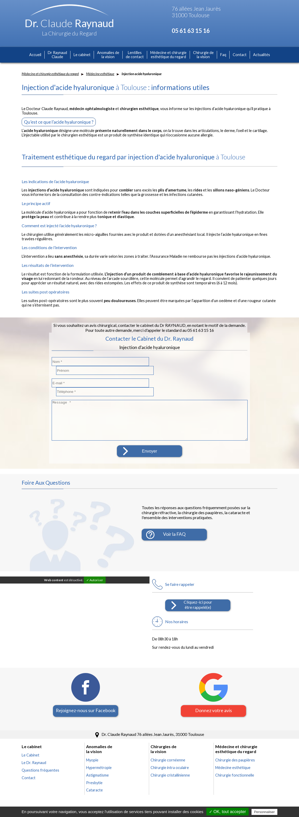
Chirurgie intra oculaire (170, 750)
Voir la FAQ (174, 517)
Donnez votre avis (213, 693)
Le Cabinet (30, 737)
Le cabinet (82, 54)
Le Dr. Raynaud (34, 745)
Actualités (261, 54)
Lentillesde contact (135, 55)
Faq (223, 54)
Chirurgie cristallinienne (170, 757)
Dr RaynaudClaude (57, 55)
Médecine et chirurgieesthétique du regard (168, 55)
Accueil (35, 54)
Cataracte (94, 772)
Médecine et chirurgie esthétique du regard (50, 74)
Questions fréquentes (40, 752)
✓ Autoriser (94, 562)
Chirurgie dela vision (203, 55)
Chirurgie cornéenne (168, 742)
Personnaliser (264, 812)
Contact (240, 54)
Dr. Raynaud (69, 23)
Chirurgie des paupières (235, 742)
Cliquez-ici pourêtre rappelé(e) (198, 587)
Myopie (92, 742)
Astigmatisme (97, 757)
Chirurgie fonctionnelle (234, 757)
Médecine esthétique (100, 74)
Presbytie (94, 765)
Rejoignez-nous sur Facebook (86, 693)
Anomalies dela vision (108, 55)
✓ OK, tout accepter (227, 811)
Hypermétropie (99, 750)
